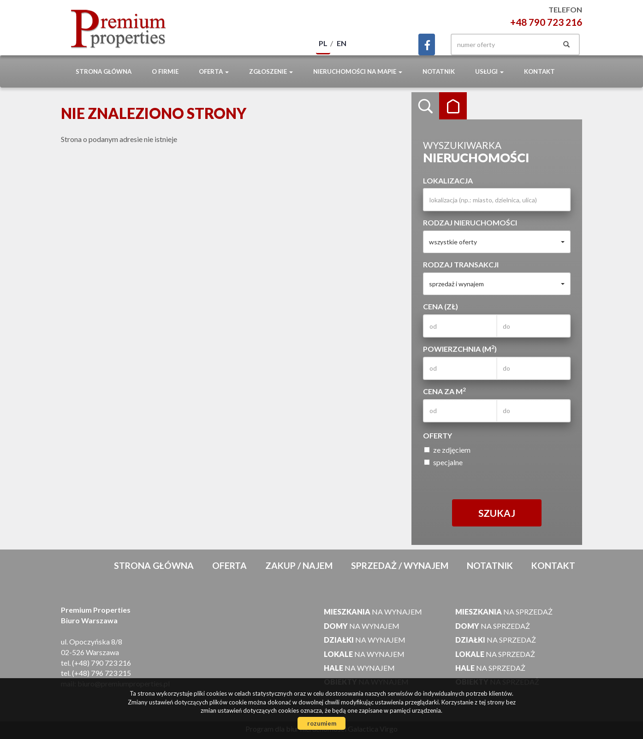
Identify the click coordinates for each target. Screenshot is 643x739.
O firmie (165, 71)
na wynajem (373, 611)
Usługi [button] (489, 71)
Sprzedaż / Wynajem (399, 565)
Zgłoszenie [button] (271, 71)
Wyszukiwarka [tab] (425, 106)
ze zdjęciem (447, 449)
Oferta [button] (214, 71)
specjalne (443, 462)
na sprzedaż (504, 611)
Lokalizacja (448, 180)
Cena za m (444, 391)
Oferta (229, 565)
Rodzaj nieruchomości (470, 222)
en (341, 43)
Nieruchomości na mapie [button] (357, 71)
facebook (426, 44)
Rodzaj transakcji (461, 264)
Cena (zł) (440, 306)
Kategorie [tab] (453, 106)
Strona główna (103, 71)
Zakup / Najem (299, 565)
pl (323, 43)
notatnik (439, 71)
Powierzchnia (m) (460, 348)
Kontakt (539, 71)
